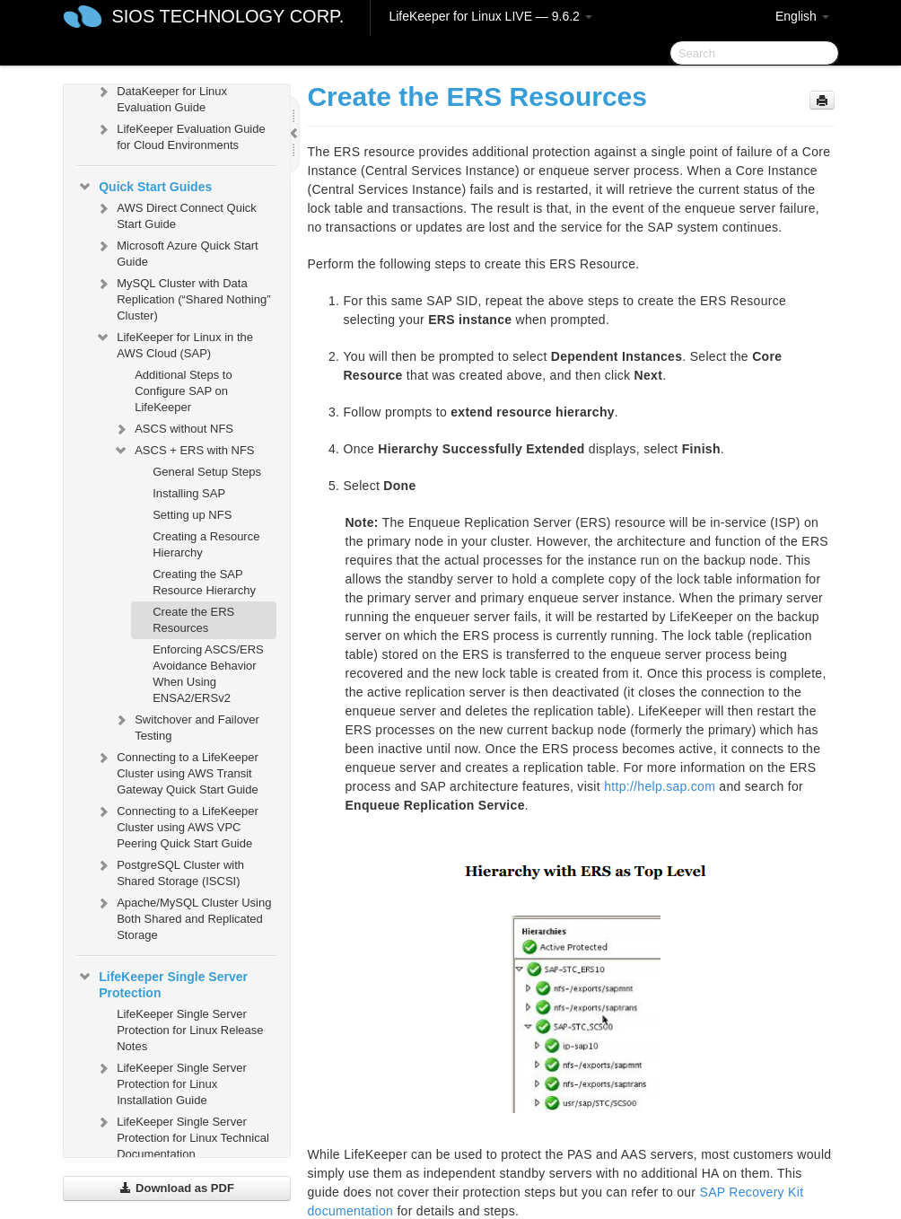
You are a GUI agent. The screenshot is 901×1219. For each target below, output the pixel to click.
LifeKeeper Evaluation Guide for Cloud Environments (180, 135)
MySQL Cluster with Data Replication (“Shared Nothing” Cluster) (182, 297)
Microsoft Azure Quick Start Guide (176, 251)
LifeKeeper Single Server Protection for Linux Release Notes (190, 1030)
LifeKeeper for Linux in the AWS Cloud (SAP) (174, 343)
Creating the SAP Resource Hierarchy (204, 582)
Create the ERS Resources (193, 620)
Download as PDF (176, 1188)
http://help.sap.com (659, 786)
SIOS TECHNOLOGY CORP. (227, 16)
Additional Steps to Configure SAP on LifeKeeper (183, 391)
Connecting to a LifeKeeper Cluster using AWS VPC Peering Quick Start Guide (176, 825)
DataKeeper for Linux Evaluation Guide (161, 97)
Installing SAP (189, 493)
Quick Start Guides (144, 186)
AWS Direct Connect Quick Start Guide (176, 214)
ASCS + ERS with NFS (183, 450)
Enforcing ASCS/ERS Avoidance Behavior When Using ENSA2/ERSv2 (208, 674)
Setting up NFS (192, 515)
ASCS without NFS (173, 429)
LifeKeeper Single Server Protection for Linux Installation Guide (171, 1082)
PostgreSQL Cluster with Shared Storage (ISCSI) (169, 871)
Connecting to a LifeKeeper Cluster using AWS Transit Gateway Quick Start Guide (176, 771)
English (802, 16)
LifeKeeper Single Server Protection (162, 983)
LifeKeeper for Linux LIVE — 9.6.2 (490, 16)
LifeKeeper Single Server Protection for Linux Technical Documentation (182, 1136)
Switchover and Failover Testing (186, 725)
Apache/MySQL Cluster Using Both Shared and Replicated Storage (183, 917)
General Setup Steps (207, 471)
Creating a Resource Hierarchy (206, 544)
